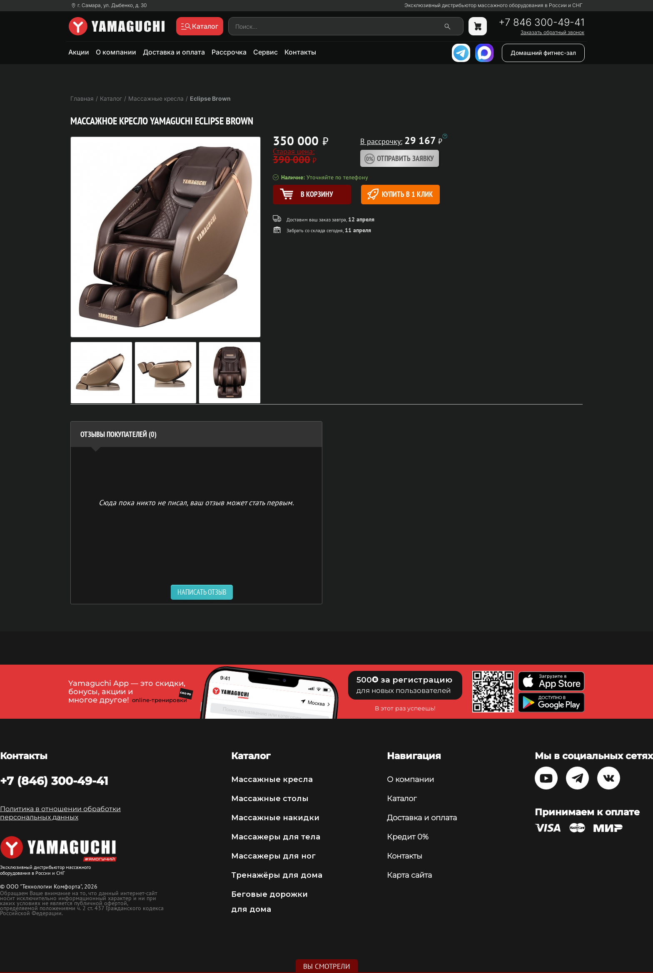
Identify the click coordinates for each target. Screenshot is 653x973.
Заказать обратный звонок (552, 32)
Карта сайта (409, 875)
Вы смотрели (326, 966)
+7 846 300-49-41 (541, 22)
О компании (116, 52)
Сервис (265, 52)
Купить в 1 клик (400, 194)
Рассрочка (229, 52)
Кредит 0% (408, 836)
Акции (78, 52)
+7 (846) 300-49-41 (54, 781)
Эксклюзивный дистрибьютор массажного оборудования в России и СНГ (493, 5)
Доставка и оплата (174, 52)
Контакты (300, 52)
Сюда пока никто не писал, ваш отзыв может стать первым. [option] (196, 502)
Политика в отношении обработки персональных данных (60, 813)
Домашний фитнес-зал (543, 52)
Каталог (401, 798)
